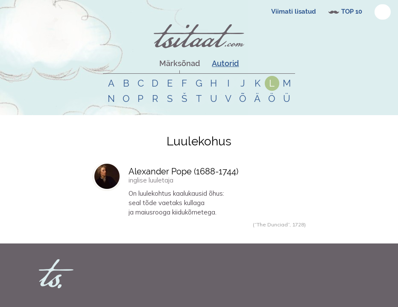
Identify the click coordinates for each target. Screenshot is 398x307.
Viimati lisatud (293, 11)
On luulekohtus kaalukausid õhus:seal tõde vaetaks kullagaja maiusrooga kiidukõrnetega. (176, 202)
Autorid (225, 63)
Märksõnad (179, 63)
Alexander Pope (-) (183, 171)
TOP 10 (351, 11)
